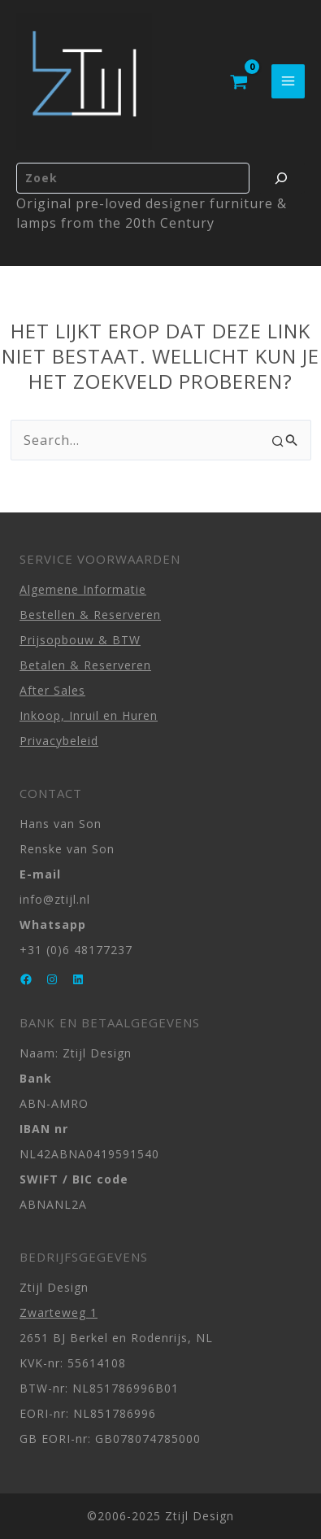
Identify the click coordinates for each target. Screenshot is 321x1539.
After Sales (52, 690)
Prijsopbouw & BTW (80, 639)
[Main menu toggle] (288, 81)
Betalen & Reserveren (85, 665)
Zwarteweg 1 (59, 1312)
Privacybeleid (59, 740)
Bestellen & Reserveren (90, 614)
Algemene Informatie (83, 589)
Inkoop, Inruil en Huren (89, 715)
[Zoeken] (281, 178)
